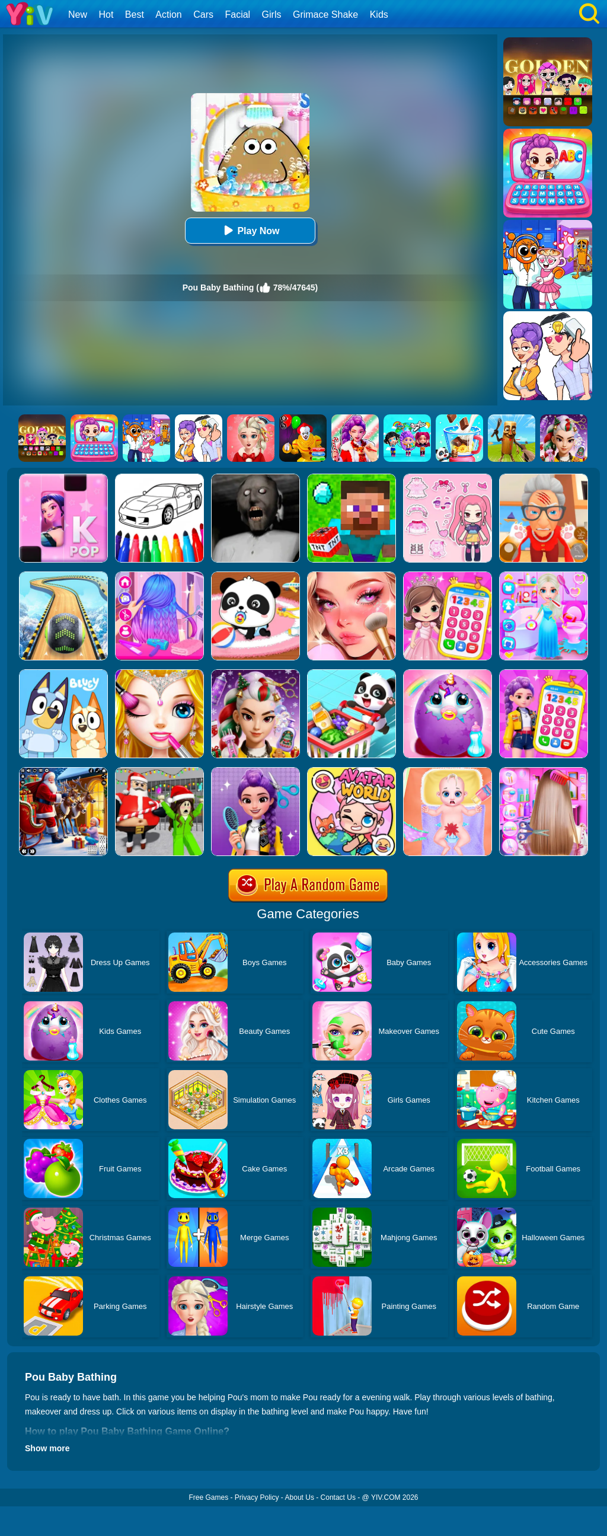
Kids (379, 14)
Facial (237, 14)
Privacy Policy (257, 1497)
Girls (272, 14)
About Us (299, 1497)
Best (134, 14)
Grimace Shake (325, 14)
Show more (47, 1448)
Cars (203, 14)
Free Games (208, 1497)
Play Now (250, 230)
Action (168, 14)
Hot (105, 14)
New (77, 14)
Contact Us (338, 1497)
